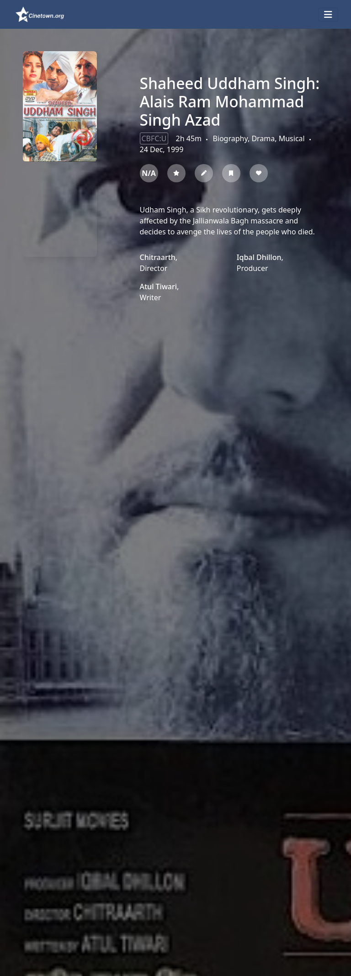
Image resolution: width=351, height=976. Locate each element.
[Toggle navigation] (328, 14)
